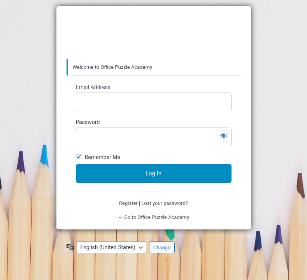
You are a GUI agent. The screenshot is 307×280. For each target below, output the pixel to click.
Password (88, 122)
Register (128, 203)
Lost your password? (164, 203)
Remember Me (102, 157)
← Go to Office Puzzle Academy (153, 217)
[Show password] (224, 135)
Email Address (93, 87)
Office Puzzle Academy (153, 32)
